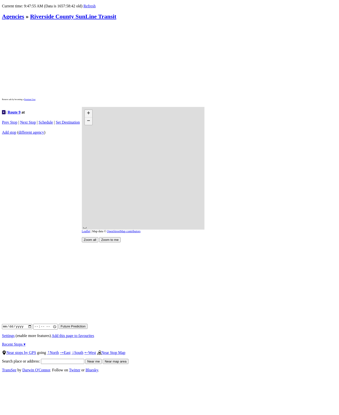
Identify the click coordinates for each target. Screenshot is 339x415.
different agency (31, 132)
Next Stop (28, 122)
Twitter (74, 370)
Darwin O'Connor (36, 370)
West (90, 352)
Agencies (13, 16)
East (65, 352)
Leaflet (86, 231)
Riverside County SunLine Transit (73, 16)
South (77, 352)
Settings (8, 336)
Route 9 (14, 112)
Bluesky (92, 370)
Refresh (89, 6)
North (53, 352)
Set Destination (68, 122)
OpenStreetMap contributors (123, 231)
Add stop (9, 132)
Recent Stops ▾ (13, 344)
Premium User (29, 99)
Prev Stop (9, 122)
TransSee (9, 370)
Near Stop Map (111, 352)
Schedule (46, 122)
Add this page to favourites (73, 336)
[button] (88, 113)
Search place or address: (43, 361)
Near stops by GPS (19, 352)
